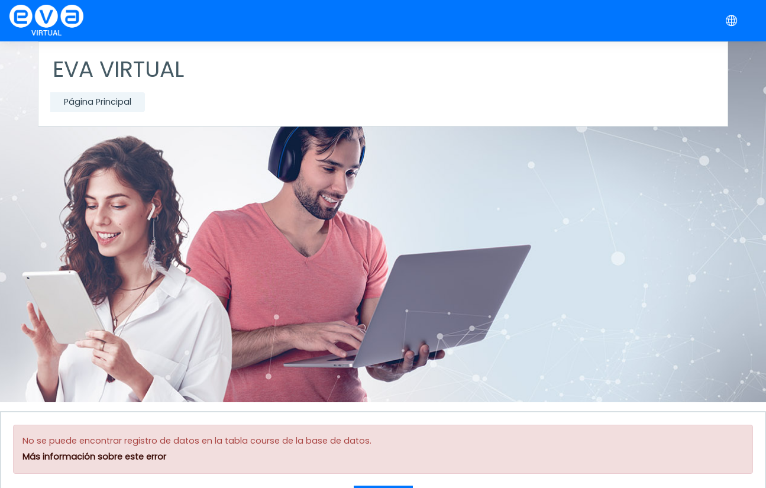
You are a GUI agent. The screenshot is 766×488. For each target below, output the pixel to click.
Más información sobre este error (94, 457)
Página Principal (97, 102)
